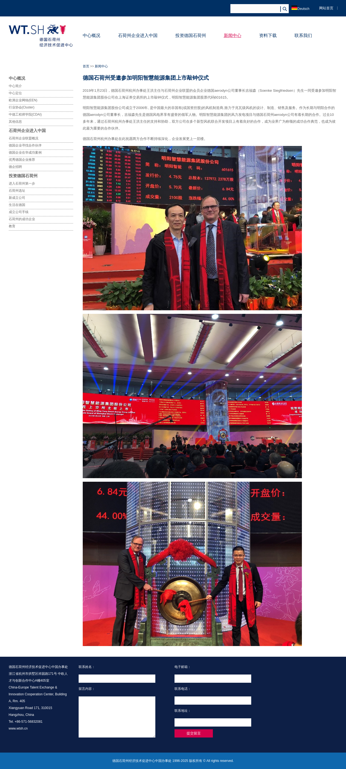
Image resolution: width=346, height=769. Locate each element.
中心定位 (15, 93)
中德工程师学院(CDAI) (25, 114)
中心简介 (15, 86)
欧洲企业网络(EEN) (23, 100)
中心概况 (91, 35)
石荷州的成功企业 (22, 219)
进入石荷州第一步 (22, 183)
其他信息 (15, 122)
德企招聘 (15, 167)
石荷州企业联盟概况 (23, 138)
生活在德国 (17, 205)
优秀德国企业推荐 (22, 160)
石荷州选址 (17, 191)
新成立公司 (17, 198)
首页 (86, 66)
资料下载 (268, 35)
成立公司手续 (18, 212)
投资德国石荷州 (190, 35)
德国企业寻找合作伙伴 (25, 145)
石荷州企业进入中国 (138, 35)
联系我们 (303, 35)
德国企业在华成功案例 (25, 152)
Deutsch (300, 9)
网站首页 (326, 8)
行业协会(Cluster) (22, 107)
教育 (12, 226)
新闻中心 (232, 35)
